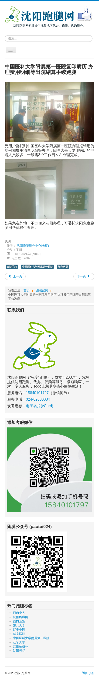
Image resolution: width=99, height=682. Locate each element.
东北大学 (19, 625)
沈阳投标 (19, 650)
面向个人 (19, 613)
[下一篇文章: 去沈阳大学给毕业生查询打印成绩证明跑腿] (83, 276)
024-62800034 (38, 399)
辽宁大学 (19, 642)
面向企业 (19, 621)
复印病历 (63, 266)
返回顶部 (88, 673)
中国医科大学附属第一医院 (37, 266)
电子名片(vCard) (39, 406)
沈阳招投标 (20, 646)
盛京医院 (19, 634)
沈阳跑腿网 (20, 617)
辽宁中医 (19, 629)
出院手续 (12, 266)
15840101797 (37, 393)
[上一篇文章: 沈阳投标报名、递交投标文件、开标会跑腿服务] (15, 276)
